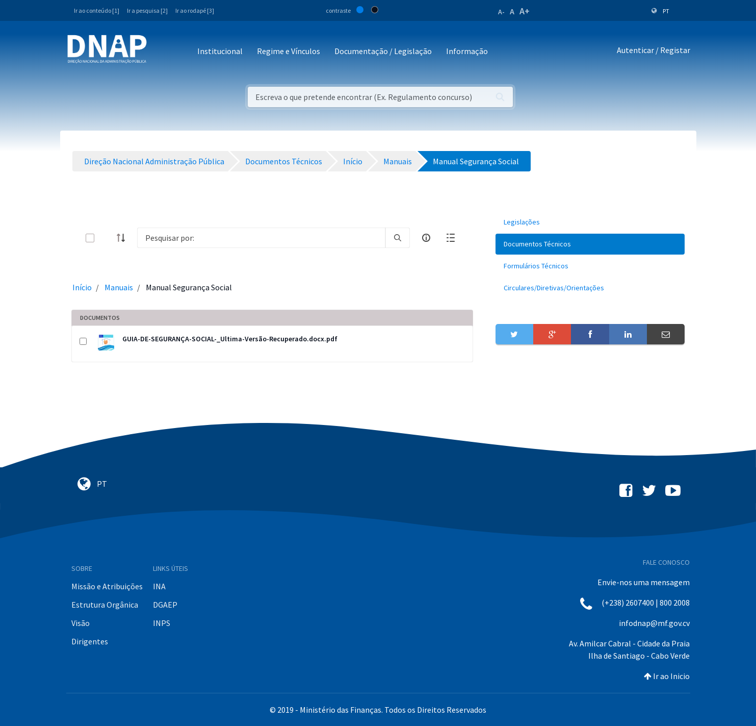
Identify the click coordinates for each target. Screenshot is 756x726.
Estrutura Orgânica (104, 604)
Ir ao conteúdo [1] (96, 10)
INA (159, 586)
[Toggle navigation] (161, 51)
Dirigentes (89, 641)
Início (82, 287)
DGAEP (165, 604)
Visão (80, 623)
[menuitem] (590, 222)
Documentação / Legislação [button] (383, 51)
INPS (161, 623)
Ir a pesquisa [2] (147, 10)
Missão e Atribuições (107, 586)
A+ (524, 11)
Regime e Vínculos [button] (288, 51)
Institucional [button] (220, 51)
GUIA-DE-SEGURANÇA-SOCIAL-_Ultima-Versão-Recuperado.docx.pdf (229, 338)
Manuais (119, 287)
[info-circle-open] (426, 238)
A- (501, 11)
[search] (397, 237)
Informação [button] (467, 51)
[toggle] (106, 238)
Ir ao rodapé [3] (194, 10)
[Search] (261, 238)
